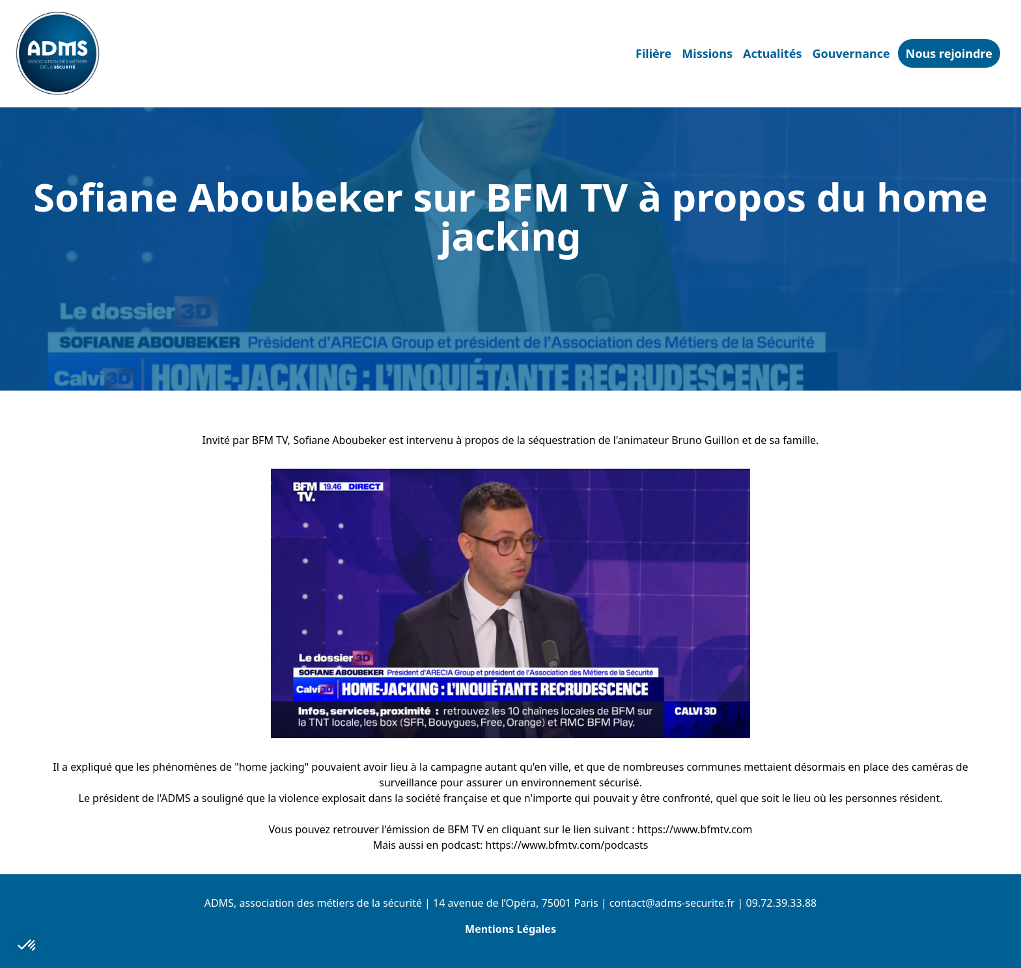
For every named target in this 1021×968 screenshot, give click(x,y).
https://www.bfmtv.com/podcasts (567, 845)
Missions (707, 53)
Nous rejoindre (949, 53)
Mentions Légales (510, 929)
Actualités (772, 53)
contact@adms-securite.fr (672, 903)
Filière (653, 53)
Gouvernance (850, 53)
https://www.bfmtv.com (695, 829)
